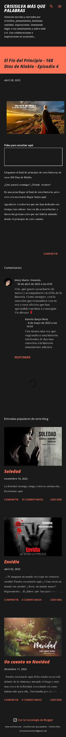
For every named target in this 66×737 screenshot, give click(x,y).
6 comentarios (32, 599)
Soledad (12, 471)
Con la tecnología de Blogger (33, 720)
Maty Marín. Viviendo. (28, 280)
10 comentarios (32, 499)
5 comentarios (32, 699)
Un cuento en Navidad (27, 662)
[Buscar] (51, 6)
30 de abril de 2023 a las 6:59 (34, 284)
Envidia (11, 562)
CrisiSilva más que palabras (24, 8)
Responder (22, 357)
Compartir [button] (50, 253)
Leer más (56, 499)
